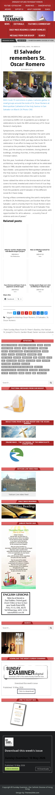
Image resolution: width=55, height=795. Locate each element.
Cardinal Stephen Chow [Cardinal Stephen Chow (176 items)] (9, 345)
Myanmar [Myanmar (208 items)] (21, 361)
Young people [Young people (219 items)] (42, 373)
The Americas (35, 46)
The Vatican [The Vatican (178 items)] (13, 373)
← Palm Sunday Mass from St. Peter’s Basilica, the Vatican (26, 329)
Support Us (19, 9)
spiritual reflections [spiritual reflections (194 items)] (9, 370)
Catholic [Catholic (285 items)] (47, 345)
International (21, 46)
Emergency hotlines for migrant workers (27, 2)
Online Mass (29, 5)
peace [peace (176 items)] (38, 361)
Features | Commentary (39, 23)
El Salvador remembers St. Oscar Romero (27, 58)
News (7, 23)
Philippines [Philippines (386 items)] (45, 361)
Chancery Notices (44, 5)
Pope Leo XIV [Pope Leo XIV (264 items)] (16, 364)
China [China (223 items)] (24, 348)
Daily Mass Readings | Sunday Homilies (27, 29)
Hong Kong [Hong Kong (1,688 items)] (17, 357)
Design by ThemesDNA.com (27, 792)
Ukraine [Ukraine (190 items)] (21, 373)
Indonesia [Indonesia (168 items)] (42, 357)
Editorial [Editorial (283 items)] (11, 354)
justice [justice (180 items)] (49, 357)
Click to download (26, 691)
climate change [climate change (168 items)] (33, 348)
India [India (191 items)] (35, 357)
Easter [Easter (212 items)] (4, 354)
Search (47, 9)
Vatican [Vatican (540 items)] (28, 373)
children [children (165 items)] (17, 348)
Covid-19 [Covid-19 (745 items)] (4, 351)
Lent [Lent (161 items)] (3, 361)
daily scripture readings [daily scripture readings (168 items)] (32, 351)
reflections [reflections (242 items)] (25, 364)
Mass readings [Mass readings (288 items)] (11, 361)
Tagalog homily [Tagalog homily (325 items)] (23, 370)
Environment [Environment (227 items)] (32, 354)
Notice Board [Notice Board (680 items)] (30, 361)
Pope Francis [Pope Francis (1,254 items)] (6, 364)
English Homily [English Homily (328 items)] (21, 354)
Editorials (19, 23)
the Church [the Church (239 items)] (33, 370)
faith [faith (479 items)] (39, 354)
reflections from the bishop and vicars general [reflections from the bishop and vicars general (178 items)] (17, 367)
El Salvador (41, 317)
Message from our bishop (22, 35)
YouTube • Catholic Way (12, 5)
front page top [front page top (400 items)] (7, 357)
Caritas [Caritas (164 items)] (40, 345)
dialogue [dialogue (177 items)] (45, 351)
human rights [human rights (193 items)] (27, 357)
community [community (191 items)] (43, 348)
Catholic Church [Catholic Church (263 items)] (7, 348)
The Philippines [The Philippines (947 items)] (44, 370)
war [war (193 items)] (34, 373)
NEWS (28, 46)
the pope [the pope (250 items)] (4, 373)
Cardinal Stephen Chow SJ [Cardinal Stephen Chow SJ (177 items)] (27, 345)
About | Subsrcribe (34, 9)
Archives (8, 9)
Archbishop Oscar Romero (24, 317)
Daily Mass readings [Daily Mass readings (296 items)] (15, 351)
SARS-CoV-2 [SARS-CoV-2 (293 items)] (38, 367)
